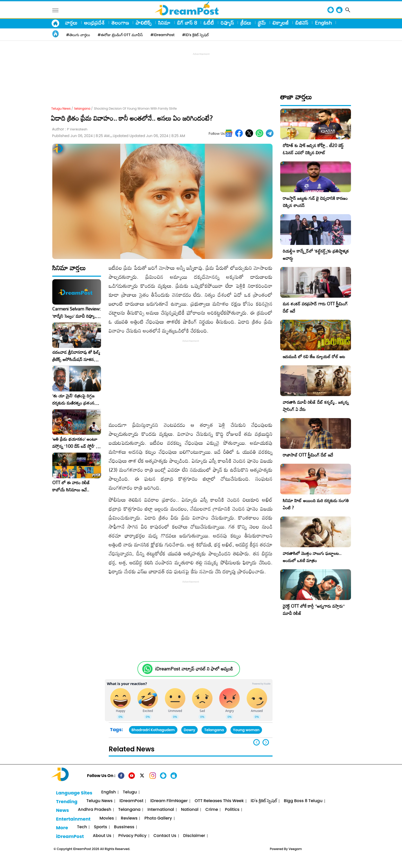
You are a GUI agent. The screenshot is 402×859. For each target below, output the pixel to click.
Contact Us (165, 835)
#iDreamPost (162, 34)
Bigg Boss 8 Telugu (303, 801)
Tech (82, 827)
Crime (211, 809)
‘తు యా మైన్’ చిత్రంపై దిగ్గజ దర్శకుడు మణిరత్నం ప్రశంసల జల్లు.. (74, 399)
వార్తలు (71, 22)
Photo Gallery (158, 818)
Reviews (129, 818)
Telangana (214, 729)
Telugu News (61, 108)
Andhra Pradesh (94, 809)
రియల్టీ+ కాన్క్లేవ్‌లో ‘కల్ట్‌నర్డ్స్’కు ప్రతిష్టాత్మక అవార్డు (316, 254)
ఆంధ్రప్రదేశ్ (94, 22)
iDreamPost (131, 801)
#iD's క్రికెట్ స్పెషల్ (195, 34)
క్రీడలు (245, 22)
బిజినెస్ (301, 22)
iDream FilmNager (169, 801)
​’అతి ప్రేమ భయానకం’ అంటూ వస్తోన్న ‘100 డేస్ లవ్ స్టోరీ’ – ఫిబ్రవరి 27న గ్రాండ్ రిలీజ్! (75, 443)
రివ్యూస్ (227, 22)
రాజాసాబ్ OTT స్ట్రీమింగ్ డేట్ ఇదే (308, 455)
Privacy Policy (132, 835)
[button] (266, 742)
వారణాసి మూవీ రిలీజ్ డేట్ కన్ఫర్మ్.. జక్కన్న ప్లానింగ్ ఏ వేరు (316, 405)
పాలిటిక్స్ (144, 22)
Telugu (130, 792)
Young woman (246, 729)
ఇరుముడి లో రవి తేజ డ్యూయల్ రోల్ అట (314, 356)
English (323, 22)
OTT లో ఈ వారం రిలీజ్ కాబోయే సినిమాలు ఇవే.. (71, 486)
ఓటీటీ (209, 22)
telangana (82, 108)
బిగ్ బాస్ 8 (187, 22)
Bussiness (124, 827)
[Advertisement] (201, 68)
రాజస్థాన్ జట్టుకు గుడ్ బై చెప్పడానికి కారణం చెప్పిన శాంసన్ (315, 202)
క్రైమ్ (262, 22)
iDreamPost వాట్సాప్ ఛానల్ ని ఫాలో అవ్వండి (194, 669)
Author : (69, 129)
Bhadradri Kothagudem (153, 729)
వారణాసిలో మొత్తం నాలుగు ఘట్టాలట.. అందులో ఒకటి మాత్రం (312, 557)
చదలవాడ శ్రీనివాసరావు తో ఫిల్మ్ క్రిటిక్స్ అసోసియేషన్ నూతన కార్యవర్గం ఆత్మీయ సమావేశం (76, 356)
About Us (102, 835)
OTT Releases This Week (219, 801)
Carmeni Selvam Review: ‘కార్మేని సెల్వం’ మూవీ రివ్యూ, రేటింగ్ (76, 312)
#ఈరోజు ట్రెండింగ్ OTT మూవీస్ (120, 34)
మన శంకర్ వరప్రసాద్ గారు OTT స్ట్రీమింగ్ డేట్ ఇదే (315, 307)
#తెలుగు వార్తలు (78, 34)
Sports (100, 827)
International (160, 809)
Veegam (295, 849)
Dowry (189, 729)
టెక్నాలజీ (281, 22)
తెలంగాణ (120, 22)
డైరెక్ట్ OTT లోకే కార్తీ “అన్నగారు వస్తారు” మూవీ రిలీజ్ (314, 609)
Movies (106, 818)
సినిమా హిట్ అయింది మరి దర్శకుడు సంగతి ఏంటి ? (316, 504)
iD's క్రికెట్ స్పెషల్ (264, 801)
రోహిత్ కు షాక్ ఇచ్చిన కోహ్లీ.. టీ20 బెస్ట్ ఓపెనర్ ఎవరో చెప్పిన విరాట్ (313, 149)
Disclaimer (194, 835)
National (189, 809)
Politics (232, 809)
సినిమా (164, 22)
